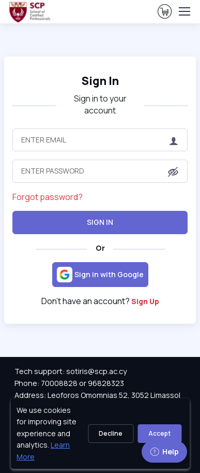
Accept (159, 433)
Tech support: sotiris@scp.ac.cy (70, 371)
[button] (173, 172)
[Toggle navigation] (184, 11)
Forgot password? (47, 197)
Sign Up (145, 301)
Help (164, 451)
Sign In (100, 80)
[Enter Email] (100, 139)
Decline (110, 433)
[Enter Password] (100, 171)
